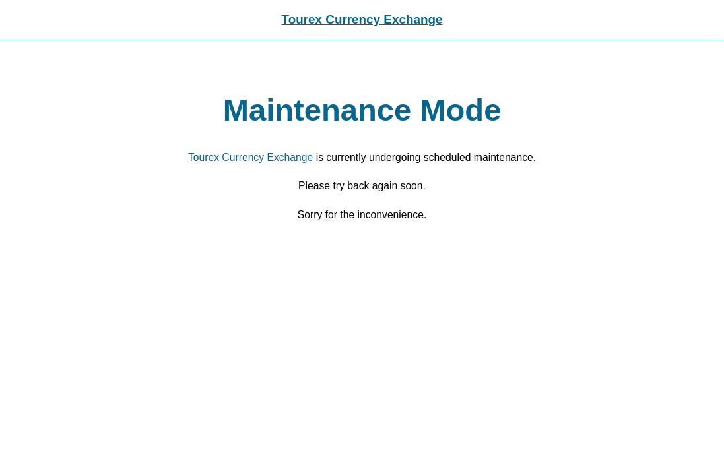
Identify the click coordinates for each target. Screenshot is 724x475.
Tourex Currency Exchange (362, 19)
